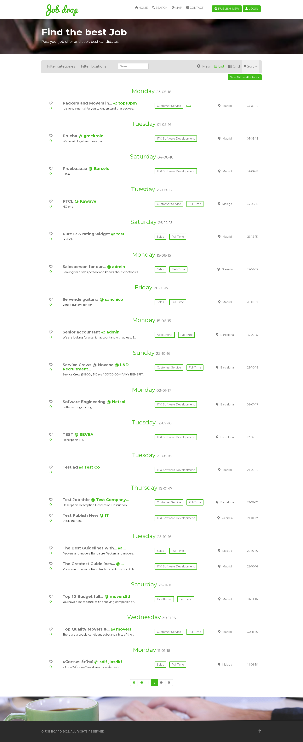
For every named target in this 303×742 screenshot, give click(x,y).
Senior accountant (82, 332)
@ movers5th (118, 596)
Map (177, 7)
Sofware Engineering (85, 401)
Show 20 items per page (245, 77)
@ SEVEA (83, 434)
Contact (194, 7)
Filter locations (93, 66)
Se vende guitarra (81, 299)
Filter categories (61, 66)
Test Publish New (81, 515)
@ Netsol (116, 401)
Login (251, 8)
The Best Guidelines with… (90, 548)
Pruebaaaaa (76, 168)
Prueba (70, 136)
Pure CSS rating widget (87, 234)
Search (160, 7)
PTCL (69, 201)
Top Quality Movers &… (87, 629)
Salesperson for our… (85, 266)
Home (141, 7)
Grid (234, 66)
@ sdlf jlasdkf (108, 662)
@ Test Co (89, 467)
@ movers (121, 629)
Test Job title (77, 499)
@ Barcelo (99, 168)
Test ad (71, 467)
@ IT (104, 515)
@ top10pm (125, 103)
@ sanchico (111, 299)
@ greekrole (90, 136)
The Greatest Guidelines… (89, 563)
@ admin (116, 266)
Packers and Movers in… (88, 103)
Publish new (226, 8)
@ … (122, 548)
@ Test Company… (110, 499)
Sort (250, 66)
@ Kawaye (85, 201)
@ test (117, 234)
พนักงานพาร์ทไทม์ (78, 662)
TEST (68, 434)
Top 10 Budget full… (84, 596)
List (219, 66)
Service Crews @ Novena (89, 364)
